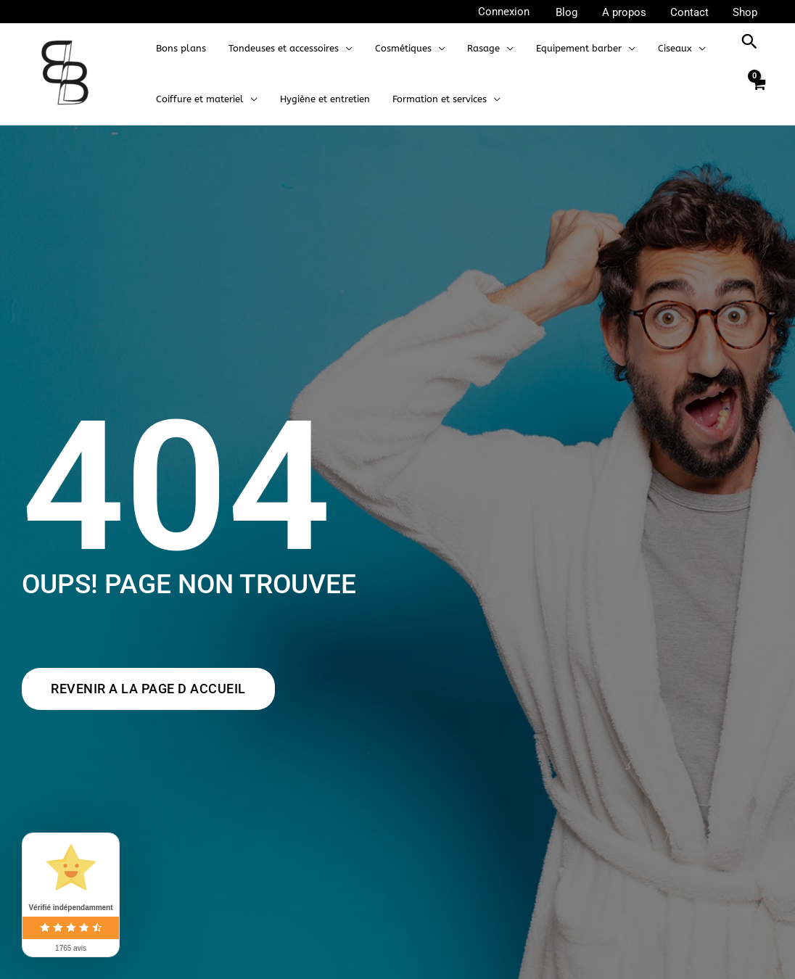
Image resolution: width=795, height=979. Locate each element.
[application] (340, 48)
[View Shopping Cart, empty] (758, 92)
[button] (749, 41)
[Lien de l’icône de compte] (513, 12)
